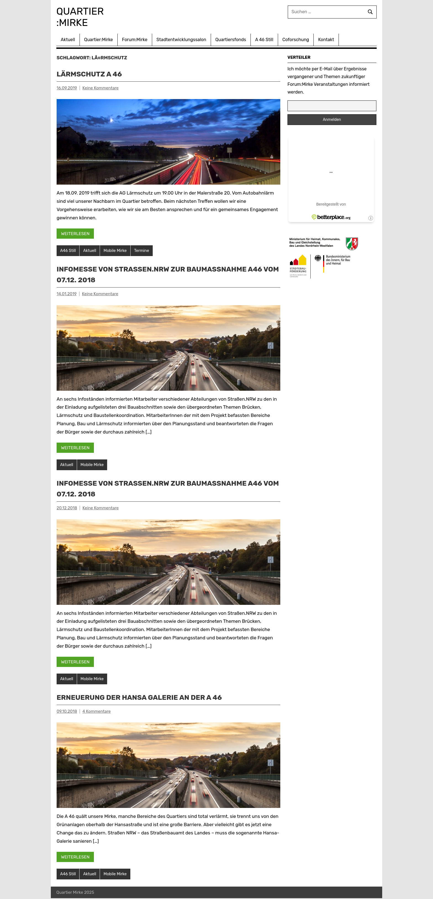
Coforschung (295, 39)
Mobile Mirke (116, 250)
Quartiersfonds (230, 39)
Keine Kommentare (100, 87)
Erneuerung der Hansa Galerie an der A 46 (148, 697)
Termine (143, 250)
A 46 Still (264, 39)
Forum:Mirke (134, 39)
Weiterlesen (75, 233)
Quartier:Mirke (98, 39)
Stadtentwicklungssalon (181, 39)
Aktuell (68, 39)
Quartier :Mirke (84, 16)
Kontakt (326, 39)
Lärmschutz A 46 (93, 73)
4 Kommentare (97, 711)
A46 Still (68, 250)
